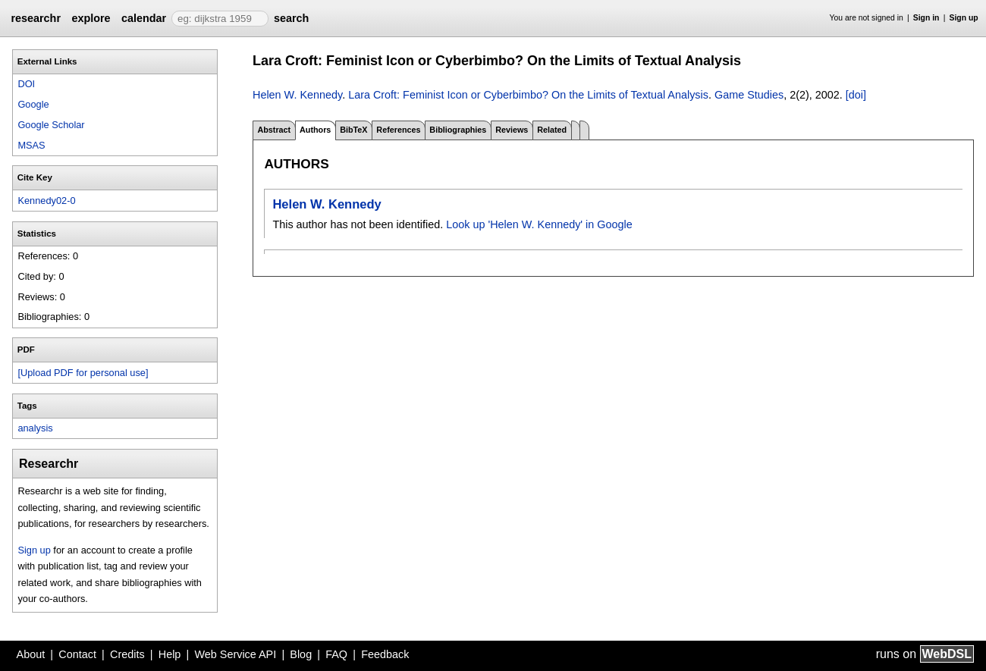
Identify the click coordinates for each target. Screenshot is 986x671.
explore (90, 18)
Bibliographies (457, 129)
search (291, 18)
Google (33, 104)
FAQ (336, 654)
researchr (36, 18)
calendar (143, 18)
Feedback (385, 654)
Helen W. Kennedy (297, 95)
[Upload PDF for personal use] (82, 372)
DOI (26, 83)
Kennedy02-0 (46, 200)
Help (170, 654)
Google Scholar (50, 124)
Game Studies (748, 95)
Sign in (926, 18)
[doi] (856, 95)
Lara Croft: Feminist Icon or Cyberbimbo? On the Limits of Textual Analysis (528, 95)
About (31, 654)
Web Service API (235, 654)
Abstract (273, 129)
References (398, 129)
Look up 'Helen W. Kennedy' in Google (539, 224)
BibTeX (353, 129)
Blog (301, 654)
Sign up (964, 18)
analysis (34, 428)
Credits (127, 654)
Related (552, 129)
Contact (77, 654)
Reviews (511, 129)
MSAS (31, 145)
